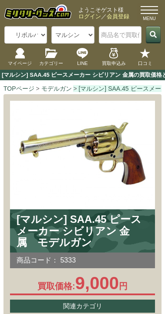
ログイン (89, 16)
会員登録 (118, 16)
